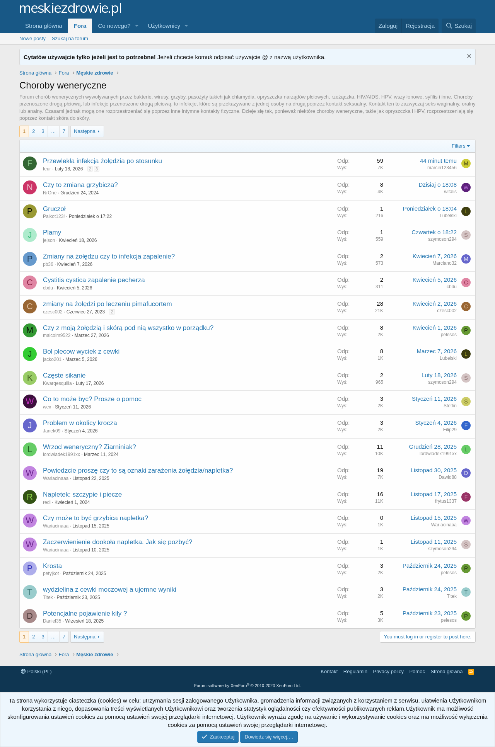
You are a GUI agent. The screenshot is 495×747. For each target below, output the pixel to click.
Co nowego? (114, 25)
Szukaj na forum (70, 38)
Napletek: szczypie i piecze (82, 494)
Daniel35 (52, 621)
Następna (85, 131)
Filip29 (450, 429)
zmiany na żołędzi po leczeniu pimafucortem (107, 304)
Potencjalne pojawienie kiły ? (85, 613)
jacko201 (52, 359)
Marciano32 (444, 263)
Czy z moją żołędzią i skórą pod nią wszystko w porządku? (128, 328)
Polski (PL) (36, 671)
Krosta (52, 566)
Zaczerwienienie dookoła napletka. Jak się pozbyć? (118, 542)
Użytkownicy (164, 25)
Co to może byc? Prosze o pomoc (92, 399)
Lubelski (448, 215)
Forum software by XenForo (247, 685)
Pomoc (417, 671)
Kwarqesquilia (57, 383)
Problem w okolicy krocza (80, 423)
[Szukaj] (459, 26)
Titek (48, 597)
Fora (80, 25)
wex (47, 407)
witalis (450, 191)
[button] (136, 26)
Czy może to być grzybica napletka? (95, 518)
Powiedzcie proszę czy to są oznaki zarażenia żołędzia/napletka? (138, 470)
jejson (49, 240)
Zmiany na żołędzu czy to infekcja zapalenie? (109, 256)
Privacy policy (388, 671)
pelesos (449, 334)
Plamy (52, 232)
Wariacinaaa (55, 478)
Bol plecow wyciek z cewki (81, 351)
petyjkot (51, 573)
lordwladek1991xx (61, 454)
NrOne (49, 193)
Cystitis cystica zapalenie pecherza (94, 280)
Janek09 (51, 431)
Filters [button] (458, 146)
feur (47, 169)
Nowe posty (32, 38)
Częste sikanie (64, 375)
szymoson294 (442, 239)
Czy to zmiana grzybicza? (80, 185)
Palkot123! (54, 216)
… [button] (53, 131)
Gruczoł (54, 209)
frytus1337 (446, 501)
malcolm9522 (56, 335)
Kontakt (329, 671)
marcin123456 (442, 167)
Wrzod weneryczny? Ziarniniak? (89, 447)
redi (47, 502)
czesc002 (53, 312)
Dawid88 (448, 477)
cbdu (48, 288)
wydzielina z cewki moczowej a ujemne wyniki (109, 589)
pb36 (48, 264)
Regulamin (355, 671)
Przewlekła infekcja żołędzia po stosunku (102, 161)
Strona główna (43, 25)
